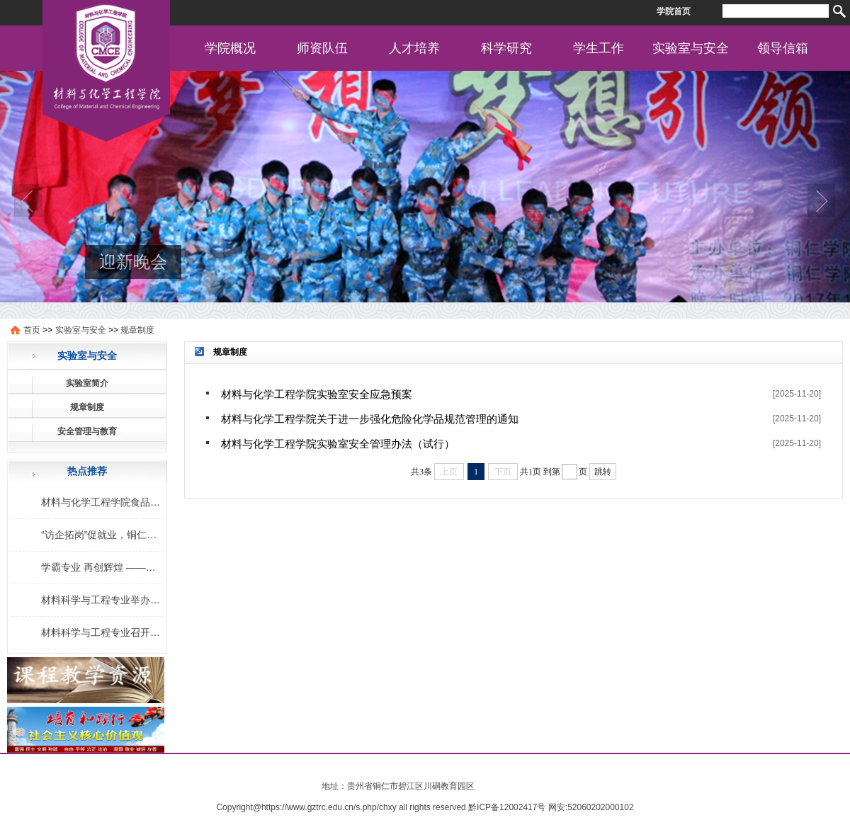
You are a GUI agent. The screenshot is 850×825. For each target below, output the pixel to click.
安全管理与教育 (87, 431)
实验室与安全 (690, 48)
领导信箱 (782, 48)
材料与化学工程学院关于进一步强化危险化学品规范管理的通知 (369, 419)
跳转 (602, 472)
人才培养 (414, 48)
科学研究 (506, 48)
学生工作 (598, 48)
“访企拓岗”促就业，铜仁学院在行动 (118, 534)
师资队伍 (322, 48)
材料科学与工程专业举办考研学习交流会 (130, 599)
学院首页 (674, 11)
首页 (31, 330)
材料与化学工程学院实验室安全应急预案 (316, 394)
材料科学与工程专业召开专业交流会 (120, 632)
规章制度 (137, 330)
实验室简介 (87, 383)
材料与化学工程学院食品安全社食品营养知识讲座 (150, 502)
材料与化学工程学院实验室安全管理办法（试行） (338, 444)
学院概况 (230, 48)
